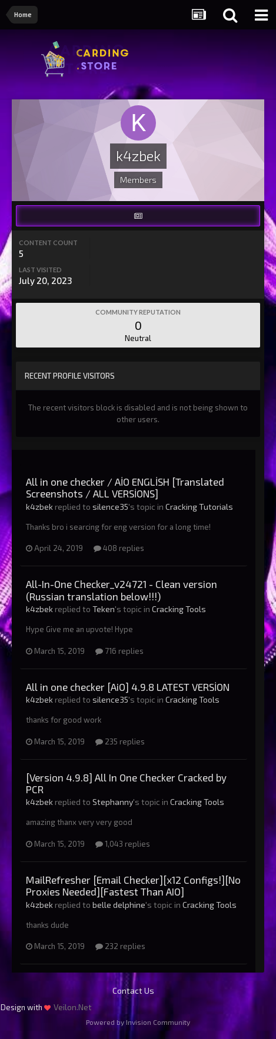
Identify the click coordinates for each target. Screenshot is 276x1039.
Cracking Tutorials (199, 507)
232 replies (120, 946)
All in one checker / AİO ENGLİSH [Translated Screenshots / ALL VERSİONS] (125, 487)
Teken (103, 609)
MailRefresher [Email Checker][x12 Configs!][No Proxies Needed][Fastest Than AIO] (133, 885)
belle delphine (118, 905)
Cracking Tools (179, 609)
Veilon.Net (73, 1007)
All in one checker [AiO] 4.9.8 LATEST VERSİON (128, 687)
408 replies (119, 548)
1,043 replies (122, 843)
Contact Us (133, 990)
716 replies (119, 651)
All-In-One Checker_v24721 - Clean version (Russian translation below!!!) (121, 590)
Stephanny (112, 802)
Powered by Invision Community (138, 1022)
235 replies (120, 741)
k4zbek (39, 507)
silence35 (110, 507)
